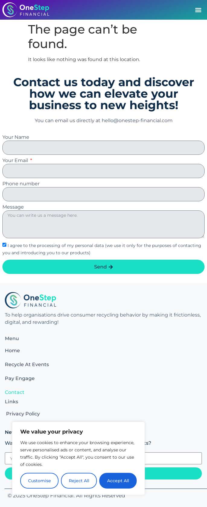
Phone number (21, 184)
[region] (78, 458)
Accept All (118, 480)
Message (13, 207)
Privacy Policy (23, 414)
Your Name (15, 137)
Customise (39, 480)
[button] (198, 10)
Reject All (79, 480)
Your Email (15, 160)
